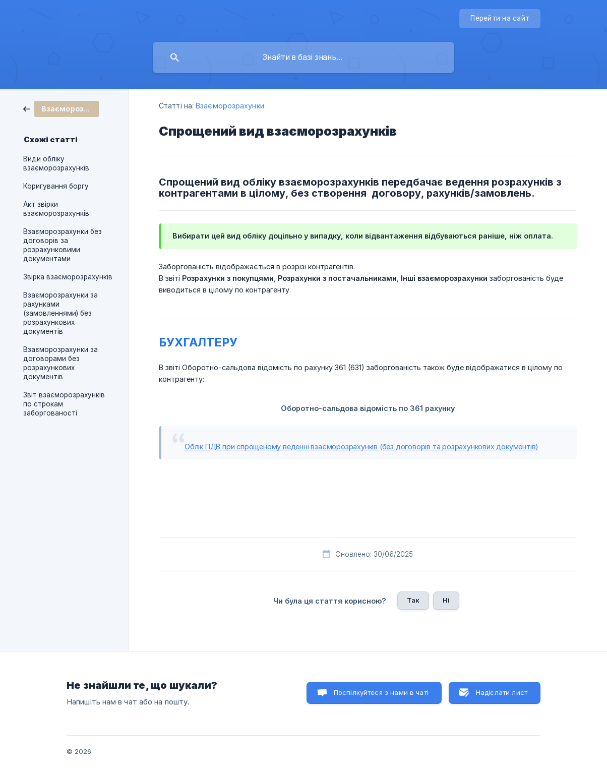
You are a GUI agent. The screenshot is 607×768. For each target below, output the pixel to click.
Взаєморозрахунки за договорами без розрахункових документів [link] (60, 363)
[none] (499, 18)
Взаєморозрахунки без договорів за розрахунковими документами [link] (62, 245)
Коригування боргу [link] (56, 186)
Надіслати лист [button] (501, 692)
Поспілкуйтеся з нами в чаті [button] (381, 692)
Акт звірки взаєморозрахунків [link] (56, 208)
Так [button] (413, 600)
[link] (61, 108)
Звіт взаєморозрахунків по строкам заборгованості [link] (64, 404)
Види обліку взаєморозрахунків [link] (56, 163)
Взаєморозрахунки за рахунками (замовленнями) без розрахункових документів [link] (60, 313)
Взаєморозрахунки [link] (230, 105)
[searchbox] (303, 57)
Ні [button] (446, 600)
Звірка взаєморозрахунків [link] (67, 277)
